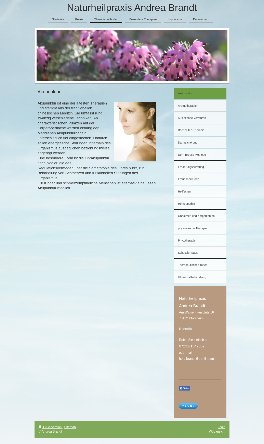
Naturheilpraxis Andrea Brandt (132, 7)
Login (221, 427)
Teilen (184, 388)
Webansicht (217, 431)
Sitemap (70, 427)
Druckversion (51, 427)
